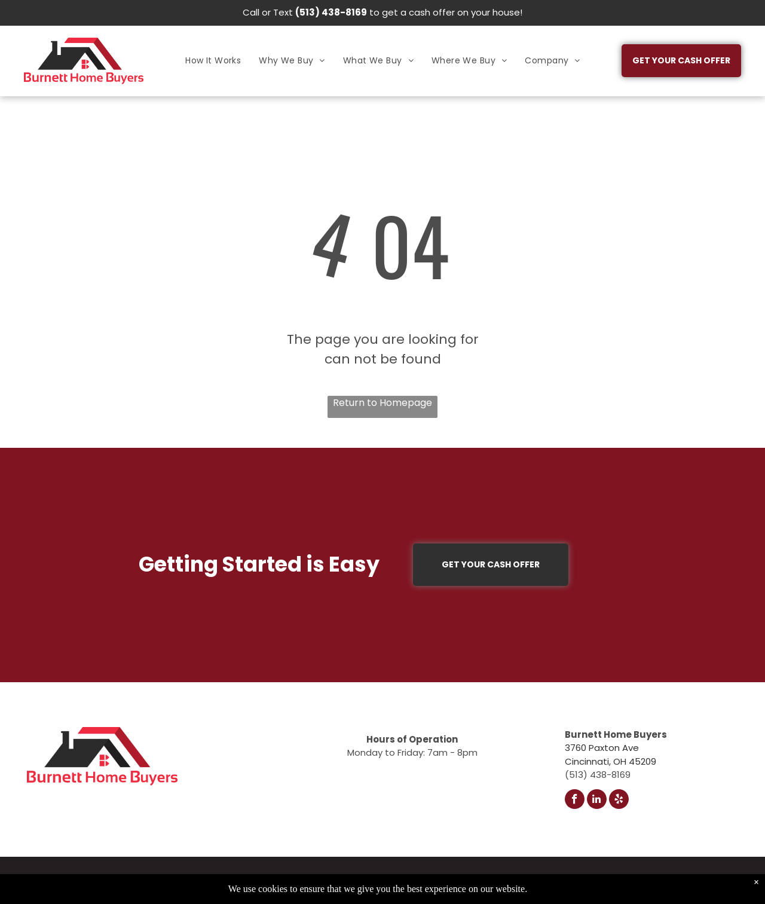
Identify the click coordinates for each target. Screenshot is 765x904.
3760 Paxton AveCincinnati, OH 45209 (610, 754)
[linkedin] (597, 800)
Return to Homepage (382, 403)
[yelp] (619, 800)
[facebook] (575, 800)
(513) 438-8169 (331, 12)
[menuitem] (213, 60)
